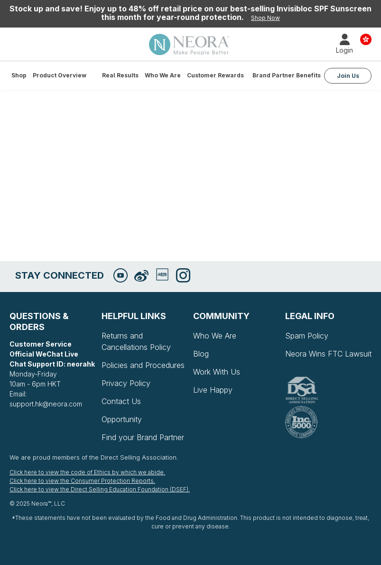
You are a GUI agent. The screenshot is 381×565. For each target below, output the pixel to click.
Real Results (120, 75)
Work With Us (216, 372)
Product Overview (59, 75)
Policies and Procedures (143, 365)
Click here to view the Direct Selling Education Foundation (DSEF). (99, 489)
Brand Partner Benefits (286, 75)
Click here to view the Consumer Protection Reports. (82, 480)
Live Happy (212, 390)
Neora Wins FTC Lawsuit (328, 353)
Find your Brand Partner (143, 437)
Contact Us (121, 401)
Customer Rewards (215, 75)
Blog (201, 353)
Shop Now (265, 17)
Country (366, 39)
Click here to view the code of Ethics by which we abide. (87, 472)
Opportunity (122, 419)
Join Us (348, 75)
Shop (19, 75)
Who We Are (163, 75)
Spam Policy (306, 335)
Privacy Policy (126, 383)
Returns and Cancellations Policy (136, 341)
